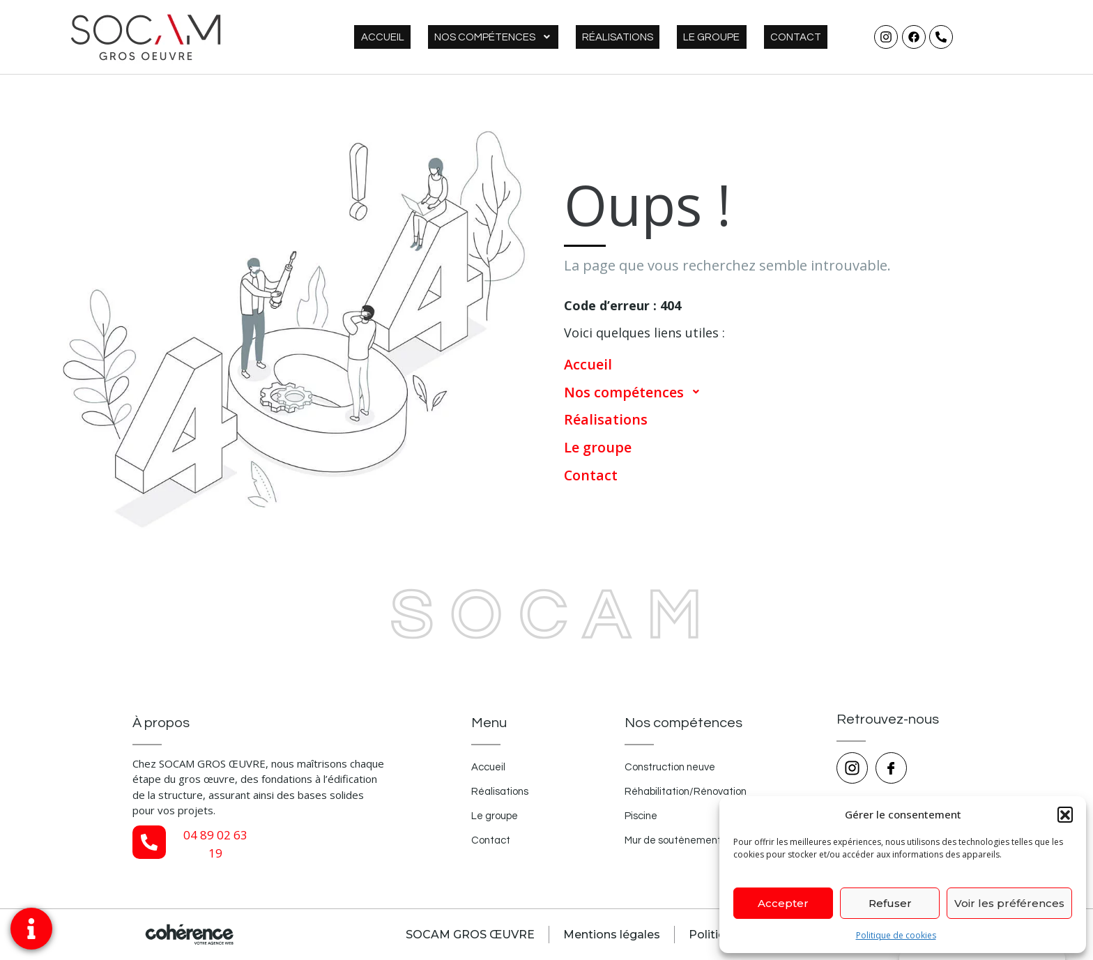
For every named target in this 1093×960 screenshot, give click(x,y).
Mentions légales (609, 934)
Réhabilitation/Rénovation (687, 792)
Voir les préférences (1009, 903)
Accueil (440, 37)
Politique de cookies (896, 935)
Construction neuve (671, 768)
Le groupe (731, 37)
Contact (802, 37)
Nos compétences (538, 37)
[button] (1065, 814)
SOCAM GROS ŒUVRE (467, 934)
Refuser (890, 903)
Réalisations (649, 37)
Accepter (783, 903)
